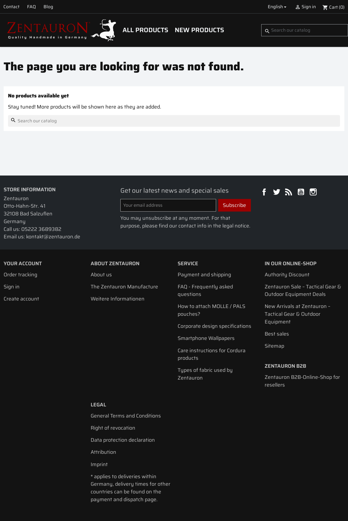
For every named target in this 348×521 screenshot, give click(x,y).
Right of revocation (113, 428)
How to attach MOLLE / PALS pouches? (211, 310)
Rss (289, 192)
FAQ (31, 6)
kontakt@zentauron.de (53, 237)
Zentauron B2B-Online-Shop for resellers (302, 381)
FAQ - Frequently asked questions (205, 290)
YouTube (301, 192)
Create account (21, 299)
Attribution (103, 452)
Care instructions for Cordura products (212, 354)
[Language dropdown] (277, 6)
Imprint (99, 464)
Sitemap (274, 346)
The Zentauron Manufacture (124, 287)
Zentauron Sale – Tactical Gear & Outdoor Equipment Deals (303, 290)
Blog (48, 6)
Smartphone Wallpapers (206, 338)
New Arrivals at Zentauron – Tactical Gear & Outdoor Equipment (297, 313)
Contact (11, 6)
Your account (23, 263)
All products (145, 30)
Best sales (277, 334)
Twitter (277, 192)
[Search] (304, 30)
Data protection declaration (123, 440)
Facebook (264, 192)
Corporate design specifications (214, 326)
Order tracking (20, 275)
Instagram (313, 192)
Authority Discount (287, 275)
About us (101, 275)
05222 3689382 (41, 229)
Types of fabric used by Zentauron (205, 374)
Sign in (12, 287)
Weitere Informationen (118, 299)
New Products (199, 30)
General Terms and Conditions (126, 416)
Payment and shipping (204, 275)
